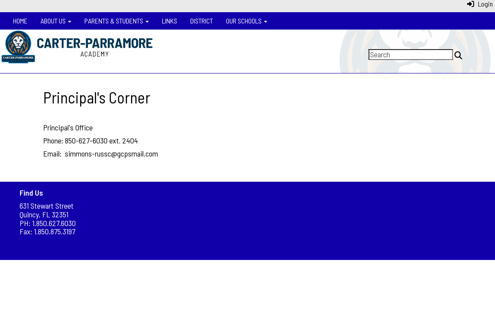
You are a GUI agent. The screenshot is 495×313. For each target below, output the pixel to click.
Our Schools (246, 21)
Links (169, 21)
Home (20, 21)
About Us (55, 21)
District (201, 21)
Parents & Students (116, 21)
